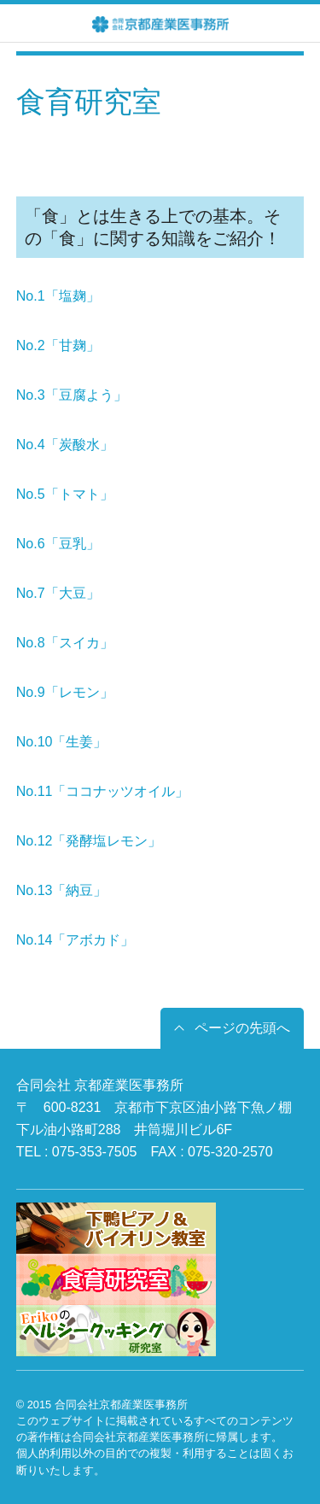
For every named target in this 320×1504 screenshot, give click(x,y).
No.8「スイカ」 (64, 642)
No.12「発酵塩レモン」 (89, 841)
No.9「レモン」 (64, 692)
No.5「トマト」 (64, 494)
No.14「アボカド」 (75, 940)
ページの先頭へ (242, 1028)
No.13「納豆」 (62, 890)
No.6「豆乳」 (58, 543)
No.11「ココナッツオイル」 (102, 791)
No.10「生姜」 (62, 741)
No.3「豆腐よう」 (71, 395)
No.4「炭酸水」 (64, 444)
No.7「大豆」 (58, 593)
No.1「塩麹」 (58, 296)
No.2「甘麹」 (58, 345)
